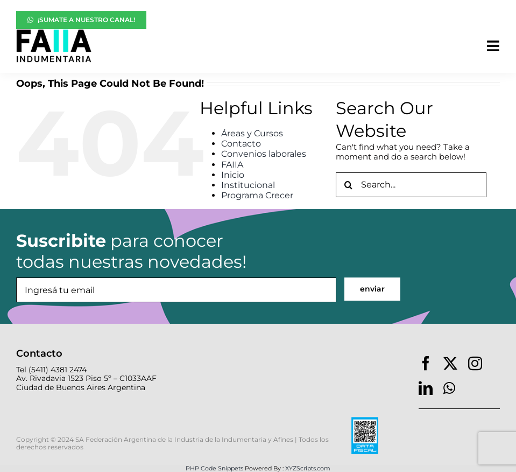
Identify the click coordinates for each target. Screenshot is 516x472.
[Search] (348, 184)
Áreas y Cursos (252, 133)
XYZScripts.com (307, 468)
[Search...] (411, 184)
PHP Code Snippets (214, 468)
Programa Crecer (257, 195)
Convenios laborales (263, 154)
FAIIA (232, 164)
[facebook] (426, 363)
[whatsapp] (449, 388)
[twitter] (450, 363)
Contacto (241, 143)
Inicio (232, 175)
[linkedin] (426, 388)
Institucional (248, 185)
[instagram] (475, 363)
